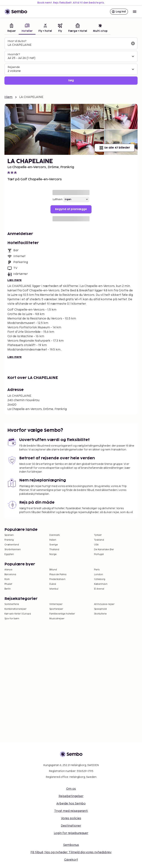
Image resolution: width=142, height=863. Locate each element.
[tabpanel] (71, 61)
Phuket (8, 584)
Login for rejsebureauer (71, 833)
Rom (7, 579)
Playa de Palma (57, 574)
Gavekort (71, 860)
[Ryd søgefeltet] (133, 43)
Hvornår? (14, 54)
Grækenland (11, 544)
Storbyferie (100, 613)
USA (96, 544)
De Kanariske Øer (104, 549)
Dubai (52, 584)
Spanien (9, 535)
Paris (96, 569)
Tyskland (99, 540)
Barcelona (10, 574)
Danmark (54, 535)
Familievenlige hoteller (62, 613)
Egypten (9, 554)
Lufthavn (57, 199)
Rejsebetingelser (71, 796)
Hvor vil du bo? (17, 41)
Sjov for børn (11, 618)
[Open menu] (135, 12)
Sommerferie (11, 604)
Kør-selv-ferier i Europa (17, 613)
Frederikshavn (57, 579)
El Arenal (99, 589)
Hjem (8, 97)
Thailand (54, 549)
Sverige (53, 544)
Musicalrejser (56, 618)
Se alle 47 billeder (114, 148)
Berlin (7, 589)
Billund (53, 569)
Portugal (99, 554)
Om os (71, 789)
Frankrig (9, 540)
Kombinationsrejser (15, 609)
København (100, 584)
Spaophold (100, 609)
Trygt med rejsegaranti (71, 811)
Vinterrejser (55, 604)
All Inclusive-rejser (104, 604)
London (98, 574)
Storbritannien (12, 549)
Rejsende (14, 67)
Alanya (8, 569)
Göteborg (99, 579)
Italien (52, 540)
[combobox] (68, 45)
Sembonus (71, 845)
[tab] (11, 28)
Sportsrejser (56, 609)
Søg (71, 80)
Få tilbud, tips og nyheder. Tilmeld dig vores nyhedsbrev (71, 852)
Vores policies (71, 818)
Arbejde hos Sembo (71, 803)
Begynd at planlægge (71, 209)
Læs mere (14, 280)
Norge (53, 554)
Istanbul (53, 589)
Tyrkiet (98, 535)
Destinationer (71, 826)
